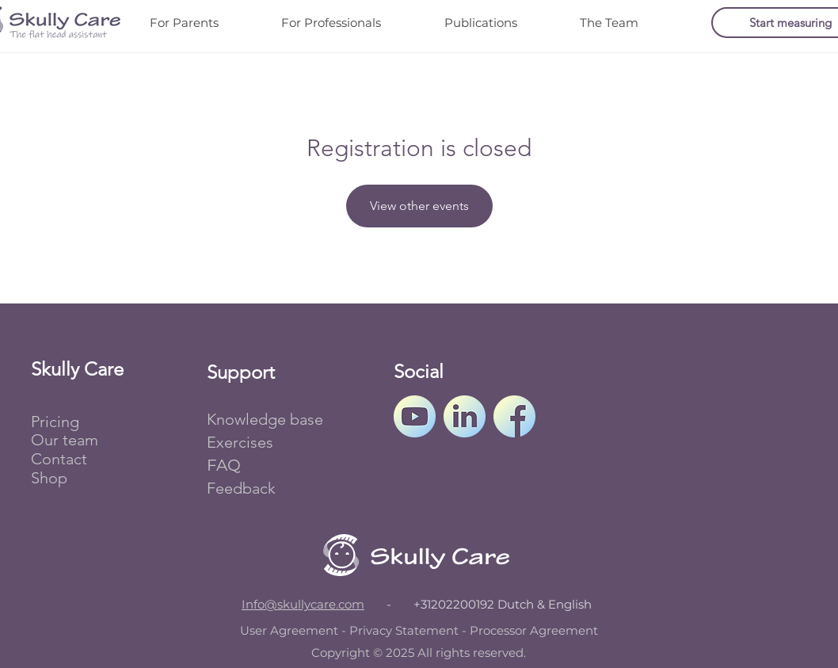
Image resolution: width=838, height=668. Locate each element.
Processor (498, 630)
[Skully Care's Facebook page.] (514, 416)
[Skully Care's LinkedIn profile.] (465, 416)
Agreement (564, 630)
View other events (419, 205)
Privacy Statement (404, 630)
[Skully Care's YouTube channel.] (415, 416)
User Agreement (289, 630)
